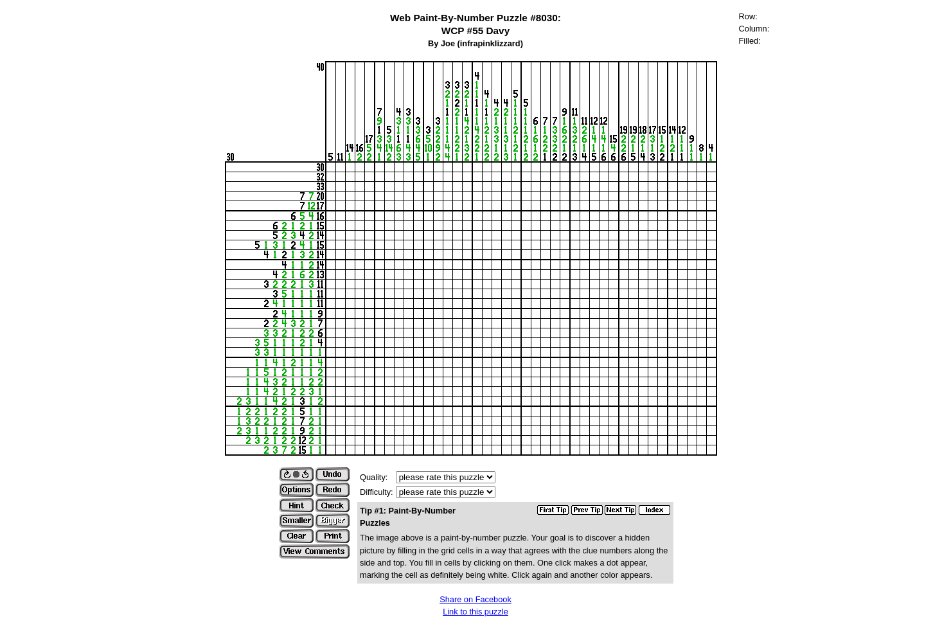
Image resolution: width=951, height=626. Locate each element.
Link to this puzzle (475, 611)
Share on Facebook (475, 599)
